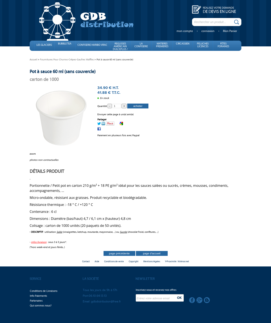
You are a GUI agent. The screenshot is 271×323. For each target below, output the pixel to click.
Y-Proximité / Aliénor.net (177, 261)
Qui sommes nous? (40, 305)
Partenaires (36, 300)
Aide (97, 261)
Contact (86, 261)
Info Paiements (38, 296)
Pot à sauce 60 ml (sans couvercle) (62, 71)
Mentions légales (151, 261)
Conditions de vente (114, 261)
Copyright (133, 261)
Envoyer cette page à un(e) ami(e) (115, 114)
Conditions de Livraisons (43, 291)
